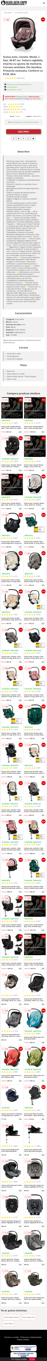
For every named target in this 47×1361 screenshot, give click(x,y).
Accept (32, 1359)
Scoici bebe (8, 13)
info (20, 432)
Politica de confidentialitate (31, 1337)
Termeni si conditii (11, 1337)
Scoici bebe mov (28, 1317)
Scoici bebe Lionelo (21, 13)
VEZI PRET (23, 131)
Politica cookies (23, 1339)
